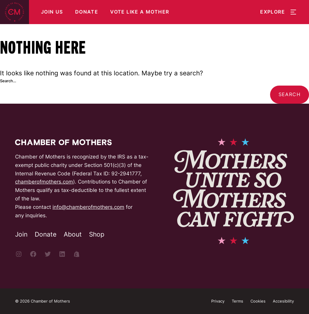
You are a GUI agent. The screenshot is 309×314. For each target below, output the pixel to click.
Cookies (258, 301)
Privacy (218, 301)
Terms (237, 301)
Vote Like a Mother (139, 12)
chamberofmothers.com (44, 181)
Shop (96, 234)
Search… (8, 80)
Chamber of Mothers (50, 301)
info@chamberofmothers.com (88, 207)
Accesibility (283, 301)
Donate (86, 12)
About (73, 234)
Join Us (52, 12)
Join (21, 234)
